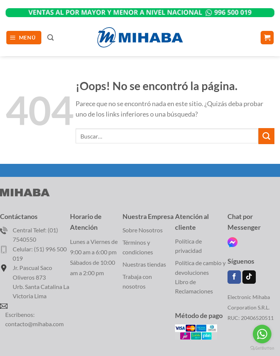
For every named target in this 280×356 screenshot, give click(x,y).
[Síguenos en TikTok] (249, 277)
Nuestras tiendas (144, 264)
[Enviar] (266, 136)
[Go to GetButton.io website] (262, 348)
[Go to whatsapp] (262, 334)
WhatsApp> (140, 10)
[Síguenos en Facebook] (234, 277)
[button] (24, 37)
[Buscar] (50, 37)
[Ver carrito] (267, 37)
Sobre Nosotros (142, 229)
